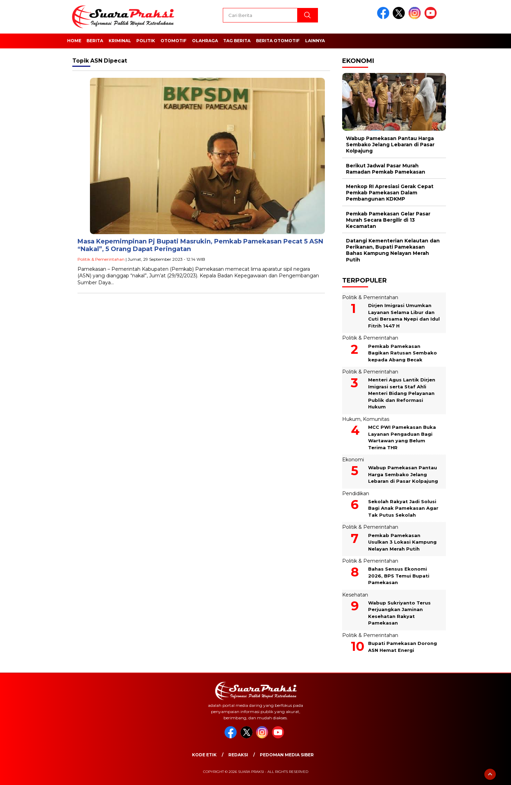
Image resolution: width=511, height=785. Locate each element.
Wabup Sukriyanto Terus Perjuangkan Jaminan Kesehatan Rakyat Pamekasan (399, 613)
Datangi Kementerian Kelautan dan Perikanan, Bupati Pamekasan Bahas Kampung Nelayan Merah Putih (393, 250)
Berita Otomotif (278, 40)
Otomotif (173, 40)
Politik (145, 40)
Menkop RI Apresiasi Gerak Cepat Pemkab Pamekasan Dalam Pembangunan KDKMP (390, 192)
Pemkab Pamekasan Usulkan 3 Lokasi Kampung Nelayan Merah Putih (402, 542)
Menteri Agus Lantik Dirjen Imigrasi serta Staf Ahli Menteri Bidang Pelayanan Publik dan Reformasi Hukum (401, 393)
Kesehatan (355, 595)
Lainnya (315, 40)
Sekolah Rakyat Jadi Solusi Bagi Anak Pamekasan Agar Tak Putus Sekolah (403, 508)
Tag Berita (236, 40)
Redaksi (238, 754)
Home (74, 40)
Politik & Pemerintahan (101, 259)
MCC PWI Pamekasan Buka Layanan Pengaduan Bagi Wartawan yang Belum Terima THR (402, 437)
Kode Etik (204, 754)
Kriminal (120, 40)
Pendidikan (355, 493)
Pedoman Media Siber (287, 754)
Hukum (351, 419)
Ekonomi (353, 459)
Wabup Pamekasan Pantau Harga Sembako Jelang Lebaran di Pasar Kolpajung (390, 144)
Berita (94, 40)
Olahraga (205, 40)
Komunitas (376, 419)
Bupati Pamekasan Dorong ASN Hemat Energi (402, 646)
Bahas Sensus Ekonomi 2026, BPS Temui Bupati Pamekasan (398, 575)
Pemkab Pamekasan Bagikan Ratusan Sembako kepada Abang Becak (402, 352)
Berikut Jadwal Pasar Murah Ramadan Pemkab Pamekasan (385, 169)
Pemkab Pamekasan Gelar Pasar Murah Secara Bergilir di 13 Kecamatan (388, 220)
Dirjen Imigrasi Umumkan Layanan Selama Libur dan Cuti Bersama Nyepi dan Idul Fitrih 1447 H (404, 316)
